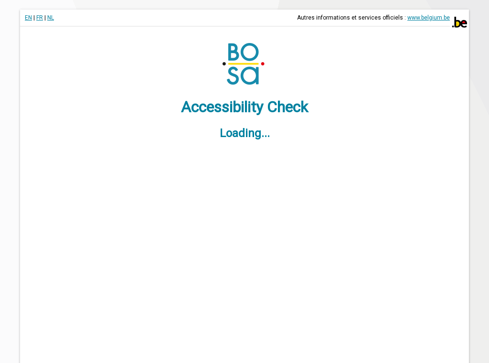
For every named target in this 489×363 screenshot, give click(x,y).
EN (28, 17)
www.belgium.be (428, 17)
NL (50, 17)
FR (39, 17)
